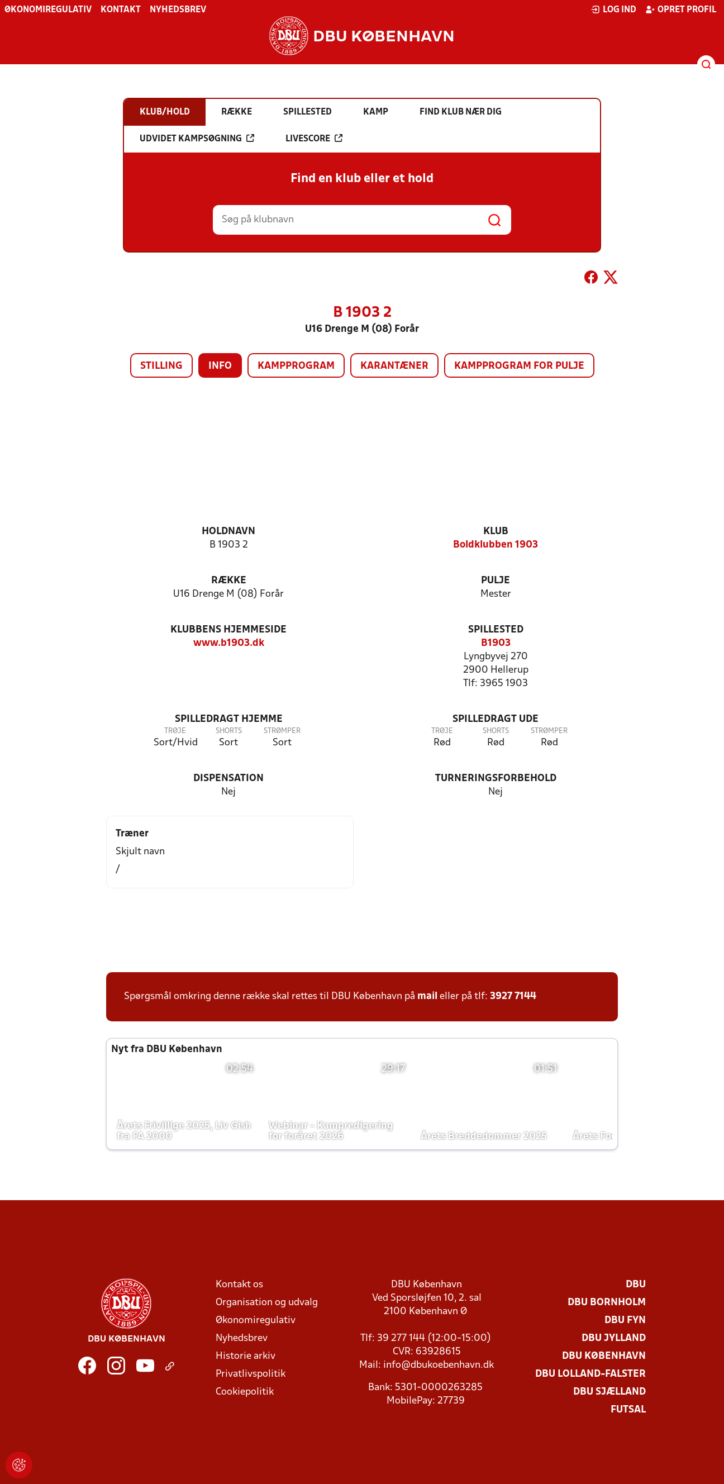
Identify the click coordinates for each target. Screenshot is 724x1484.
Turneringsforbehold (495, 778)
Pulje (495, 581)
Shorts (229, 731)
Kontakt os (239, 1285)
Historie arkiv (245, 1356)
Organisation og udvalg (267, 1302)
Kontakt (121, 10)
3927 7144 (513, 996)
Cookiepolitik (245, 1392)
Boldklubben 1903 (495, 545)
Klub (495, 531)
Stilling (161, 366)
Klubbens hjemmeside (228, 630)
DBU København (604, 1356)
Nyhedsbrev (178, 10)
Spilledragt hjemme (229, 719)
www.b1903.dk (228, 643)
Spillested (495, 630)
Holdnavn (228, 531)
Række (228, 581)
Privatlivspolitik (250, 1374)
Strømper (282, 731)
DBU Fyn (625, 1320)
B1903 (496, 643)
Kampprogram (296, 366)
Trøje (175, 731)
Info (220, 366)
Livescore (313, 138)
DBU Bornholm (607, 1302)
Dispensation (228, 778)
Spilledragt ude (496, 719)
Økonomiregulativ (48, 10)
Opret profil (680, 9)
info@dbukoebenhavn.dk (438, 1365)
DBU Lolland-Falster (590, 1374)
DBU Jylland (614, 1338)
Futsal (628, 1410)
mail (427, 996)
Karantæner (394, 366)
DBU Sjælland (609, 1392)
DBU (636, 1285)
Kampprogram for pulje (519, 366)
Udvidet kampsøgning (197, 138)
